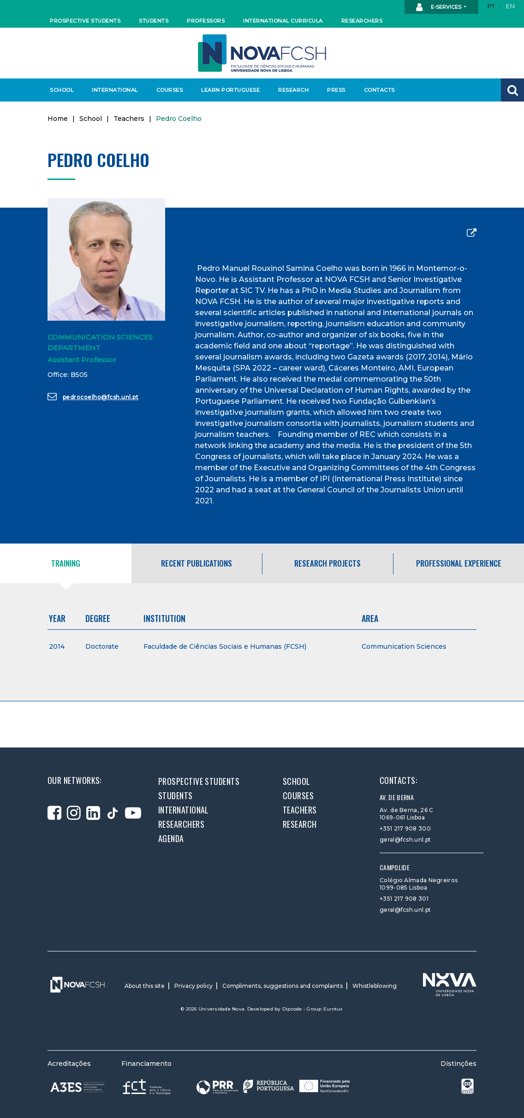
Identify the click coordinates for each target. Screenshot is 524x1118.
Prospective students (83, 21)
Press (336, 90)
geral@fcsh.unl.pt (405, 839)
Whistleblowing (374, 985)
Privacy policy (193, 985)
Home (58, 118)
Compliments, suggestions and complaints (282, 985)
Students (153, 21)
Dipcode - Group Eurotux (312, 1009)
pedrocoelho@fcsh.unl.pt (93, 396)
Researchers (362, 21)
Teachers (128, 118)
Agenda (171, 838)
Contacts (379, 90)
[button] (512, 90)
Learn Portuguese (229, 90)
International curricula (280, 21)
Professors (206, 21)
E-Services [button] (439, 7)
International (114, 90)
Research (293, 90)
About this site (145, 985)
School (61, 90)
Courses (169, 90)
